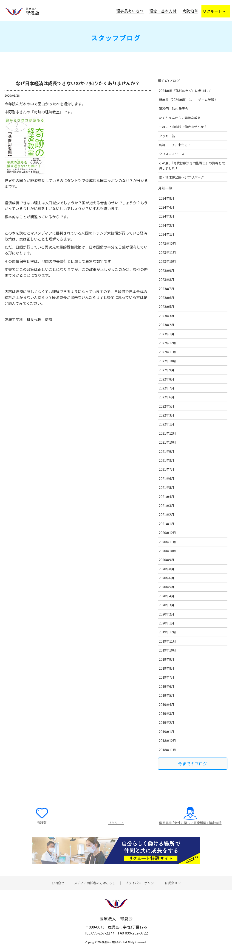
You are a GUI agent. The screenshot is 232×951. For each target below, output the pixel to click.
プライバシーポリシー (141, 883)
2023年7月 (166, 288)
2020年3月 (166, 605)
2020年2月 (166, 614)
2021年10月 (167, 442)
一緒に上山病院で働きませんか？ (183, 126)
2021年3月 (166, 505)
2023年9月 (166, 270)
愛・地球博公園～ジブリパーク (181, 177)
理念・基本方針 (163, 11)
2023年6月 (166, 297)
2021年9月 (166, 451)
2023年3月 (166, 315)
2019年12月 (167, 632)
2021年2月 (166, 514)
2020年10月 (167, 550)
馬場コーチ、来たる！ (175, 145)
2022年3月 (166, 415)
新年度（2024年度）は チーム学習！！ (190, 99)
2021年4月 (166, 496)
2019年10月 (167, 650)
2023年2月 (166, 324)
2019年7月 (166, 677)
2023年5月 (166, 306)
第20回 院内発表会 (173, 108)
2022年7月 (166, 388)
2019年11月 (167, 641)
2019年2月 (166, 722)
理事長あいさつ (130, 11)
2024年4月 (166, 207)
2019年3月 (166, 713)
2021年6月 (166, 478)
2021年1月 (166, 523)
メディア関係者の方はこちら (95, 883)
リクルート (214, 11)
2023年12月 (167, 243)
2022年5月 (166, 406)
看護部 (42, 822)
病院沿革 (190, 11)
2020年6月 (166, 578)
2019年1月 (166, 731)
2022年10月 (167, 361)
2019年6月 (166, 686)
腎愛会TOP (173, 883)
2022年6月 (166, 397)
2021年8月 (166, 460)
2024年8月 (166, 198)
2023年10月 (167, 261)
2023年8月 (166, 279)
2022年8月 (166, 379)
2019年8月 (166, 668)
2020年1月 (166, 623)
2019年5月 (166, 695)
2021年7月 (166, 469)
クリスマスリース (171, 153)
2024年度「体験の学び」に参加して (185, 90)
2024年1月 (166, 234)
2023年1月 (166, 334)
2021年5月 (166, 487)
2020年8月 (166, 569)
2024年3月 (166, 216)
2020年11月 (167, 542)
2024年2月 (166, 225)
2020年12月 (167, 532)
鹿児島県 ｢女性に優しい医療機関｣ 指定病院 (190, 822)
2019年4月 (166, 704)
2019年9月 (166, 659)
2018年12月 (167, 740)
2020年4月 (166, 596)
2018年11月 (167, 749)
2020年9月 (166, 559)
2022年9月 (166, 370)
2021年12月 (167, 433)
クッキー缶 (167, 136)
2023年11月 (167, 252)
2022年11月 (167, 352)
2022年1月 (166, 424)
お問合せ (57, 883)
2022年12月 (167, 343)
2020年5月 (166, 587)
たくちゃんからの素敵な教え (180, 117)
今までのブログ (192, 763)
